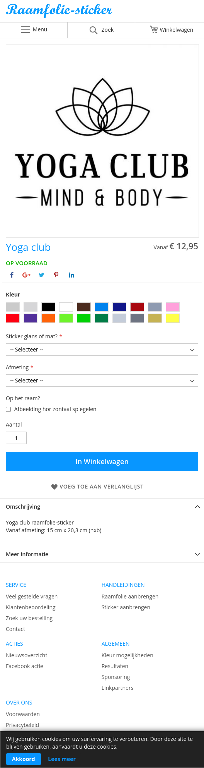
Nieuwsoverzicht (26, 655)
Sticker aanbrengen (126, 607)
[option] (13, 307)
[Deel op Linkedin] (71, 275)
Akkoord (23, 759)
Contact (15, 629)
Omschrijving (23, 506)
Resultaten (115, 666)
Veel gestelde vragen (32, 596)
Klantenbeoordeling (31, 607)
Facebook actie (24, 666)
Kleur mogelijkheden (127, 655)
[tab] (102, 506)
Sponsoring (116, 677)
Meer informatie (27, 554)
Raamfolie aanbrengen (130, 596)
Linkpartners (118, 687)
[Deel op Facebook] (12, 275)
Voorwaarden (23, 714)
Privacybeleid (22, 725)
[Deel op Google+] (26, 275)
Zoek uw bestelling (29, 618)
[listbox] (102, 313)
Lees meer (62, 759)
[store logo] (102, 13)
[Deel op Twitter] (41, 275)
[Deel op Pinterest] (56, 275)
